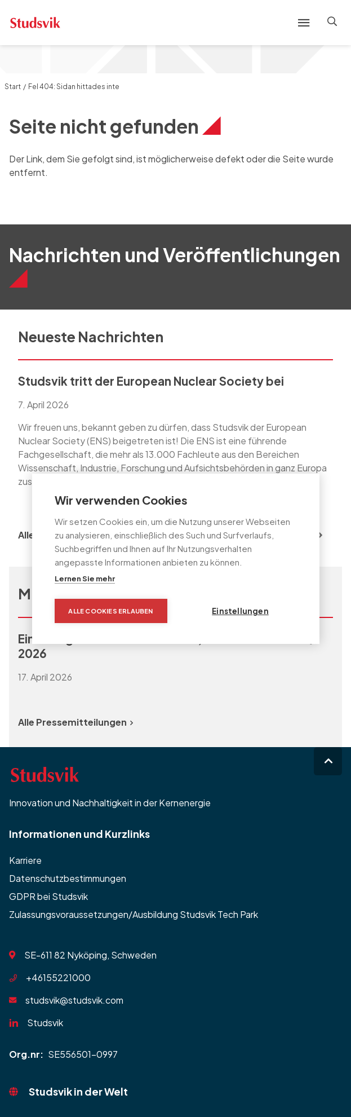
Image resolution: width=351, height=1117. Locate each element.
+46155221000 (58, 977)
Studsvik (45, 1022)
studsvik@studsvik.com (74, 1000)
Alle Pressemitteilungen (75, 722)
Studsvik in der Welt (78, 1091)
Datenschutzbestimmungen (67, 878)
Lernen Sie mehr (85, 578)
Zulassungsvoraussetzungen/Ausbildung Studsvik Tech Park (133, 914)
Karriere (25, 860)
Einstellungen (240, 611)
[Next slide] (319, 535)
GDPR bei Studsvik (48, 896)
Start (13, 86)
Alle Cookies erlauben (110, 611)
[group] (175, 439)
